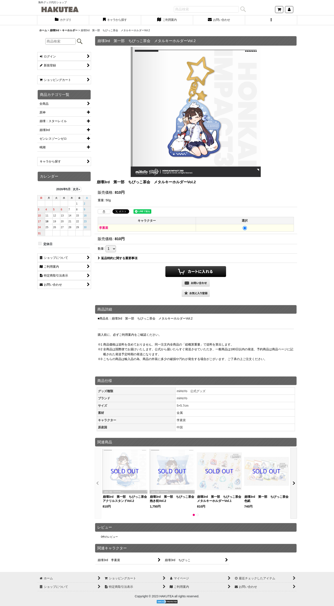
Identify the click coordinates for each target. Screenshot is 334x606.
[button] (271, 20)
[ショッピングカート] (279, 9)
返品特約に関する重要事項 (117, 258)
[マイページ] (289, 9)
